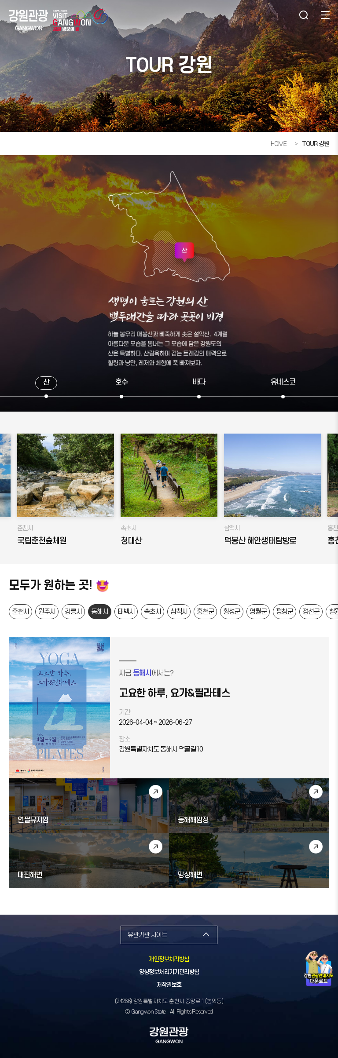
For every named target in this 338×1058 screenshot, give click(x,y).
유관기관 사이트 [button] (147, 935)
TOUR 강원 (315, 144)
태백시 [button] (126, 612)
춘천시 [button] (20, 612)
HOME (279, 144)
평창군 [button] (284, 612)
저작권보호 (169, 985)
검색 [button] (303, 15)
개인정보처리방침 (169, 959)
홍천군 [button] (205, 612)
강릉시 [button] (73, 612)
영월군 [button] (258, 612)
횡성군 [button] (231, 612)
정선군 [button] (311, 612)
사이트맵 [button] (325, 15)
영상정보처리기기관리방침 (169, 972)
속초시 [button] (152, 612)
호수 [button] (121, 382)
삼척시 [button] (178, 612)
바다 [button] (199, 382)
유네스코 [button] (283, 382)
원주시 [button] (46, 612)
